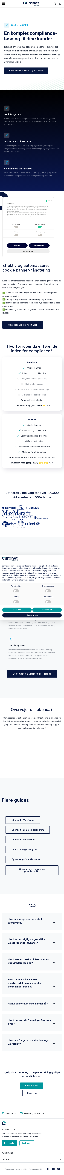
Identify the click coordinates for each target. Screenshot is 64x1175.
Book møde (27, 1143)
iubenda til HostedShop (23, 839)
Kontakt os (32, 1093)
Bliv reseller (9, 1143)
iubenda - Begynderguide (24, 849)
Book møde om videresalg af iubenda (26, 70)
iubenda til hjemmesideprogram (28, 830)
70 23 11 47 (11, 1113)
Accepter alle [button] (47, 610)
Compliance (9, 1169)
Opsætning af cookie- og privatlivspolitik (32, 870)
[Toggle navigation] (12, 3)
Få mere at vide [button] (32, 615)
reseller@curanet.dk (34, 1113)
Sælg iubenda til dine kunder (22, 325)
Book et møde (31, 1085)
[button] (32, 1153)
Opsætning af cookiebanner (26, 859)
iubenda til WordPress (23, 820)
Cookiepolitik (21, 1169)
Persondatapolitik (35, 1169)
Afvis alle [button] (17, 610)
